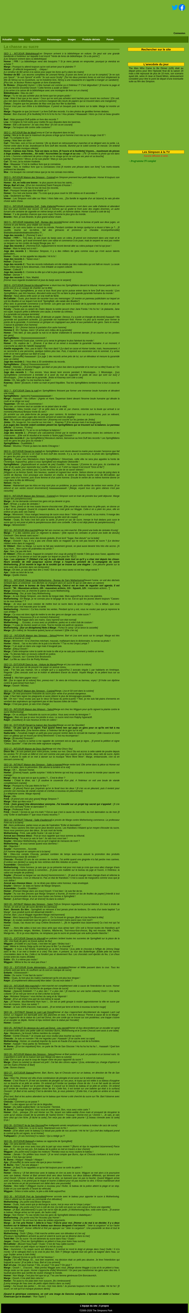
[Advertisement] (154, 115)
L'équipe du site (88, 1306)
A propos (104, 1306)
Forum (110, 39)
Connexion (179, 33)
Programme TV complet (143, 161)
